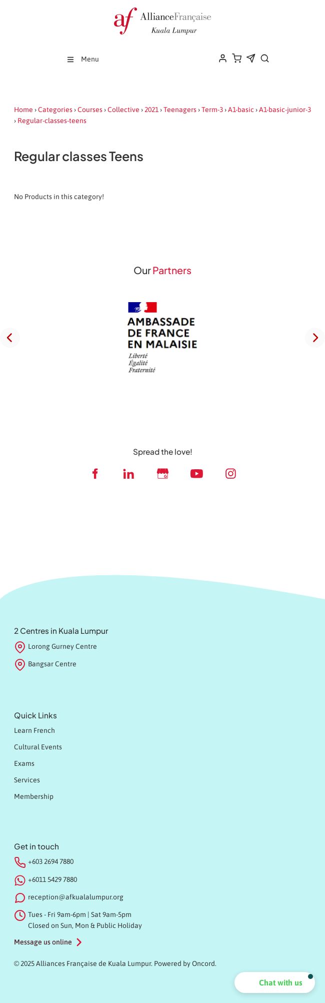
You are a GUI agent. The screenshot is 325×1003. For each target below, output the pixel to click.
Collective (124, 110)
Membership (34, 796)
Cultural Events (38, 747)
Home (23, 110)
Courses (90, 110)
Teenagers (180, 110)
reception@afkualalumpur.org (76, 897)
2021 (151, 110)
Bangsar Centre (45, 665)
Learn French (34, 730)
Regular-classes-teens (52, 121)
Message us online (43, 942)
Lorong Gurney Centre (55, 647)
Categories (55, 110)
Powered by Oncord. (185, 963)
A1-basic (241, 110)
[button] (274, 982)
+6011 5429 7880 (52, 879)
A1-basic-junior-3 (285, 110)
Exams (24, 763)
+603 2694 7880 (51, 861)
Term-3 (212, 110)
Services (27, 780)
